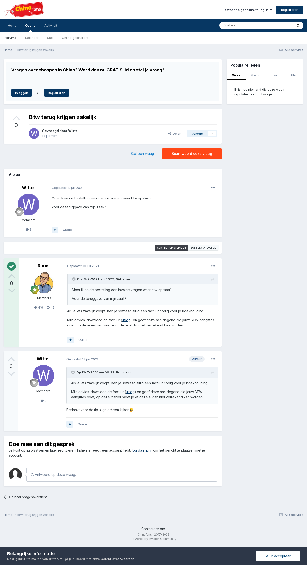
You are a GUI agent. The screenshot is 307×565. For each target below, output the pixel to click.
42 (50, 307)
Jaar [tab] (275, 75)
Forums (10, 38)
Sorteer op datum (204, 247)
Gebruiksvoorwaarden (117, 559)
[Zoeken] (245, 25)
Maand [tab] (255, 75)
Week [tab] (236, 75)
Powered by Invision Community (153, 539)
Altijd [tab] (293, 75)
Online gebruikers (75, 38)
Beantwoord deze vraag (192, 153)
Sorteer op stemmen (171, 247)
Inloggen (21, 93)
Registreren (289, 10)
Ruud (43, 265)
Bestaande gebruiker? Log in (247, 10)
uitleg (126, 320)
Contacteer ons (153, 529)
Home (12, 25)
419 (38, 307)
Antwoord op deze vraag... (54, 474)
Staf (50, 38)
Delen (174, 133)
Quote (67, 230)
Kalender (32, 38)
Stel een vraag (142, 153)
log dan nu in (142, 450)
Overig (30, 27)
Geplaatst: (67, 188)
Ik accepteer (278, 556)
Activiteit (50, 25)
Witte (73, 131)
